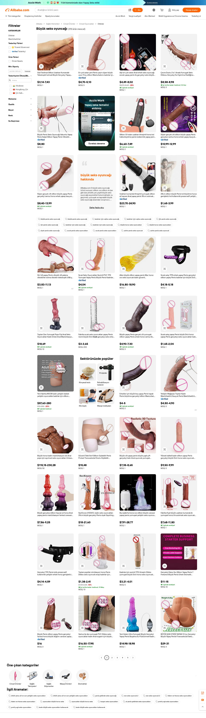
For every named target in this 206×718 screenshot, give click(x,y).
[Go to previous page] (101, 657)
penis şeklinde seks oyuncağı (104, 696)
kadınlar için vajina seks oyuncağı (105, 219)
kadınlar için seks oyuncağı (74, 225)
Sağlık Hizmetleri (53, 24)
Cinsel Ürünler (69, 24)
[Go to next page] (133, 657)
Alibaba (39, 24)
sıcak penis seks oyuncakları (76, 231)
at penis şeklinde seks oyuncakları (137, 702)
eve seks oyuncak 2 (129, 696)
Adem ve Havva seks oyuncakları (178, 696)
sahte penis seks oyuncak (132, 231)
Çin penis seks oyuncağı (166, 219)
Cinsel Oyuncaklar (86, 24)
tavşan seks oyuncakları (108, 702)
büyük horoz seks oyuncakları (130, 225)
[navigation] (20, 341)
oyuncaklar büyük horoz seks (52, 702)
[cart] (162, 10)
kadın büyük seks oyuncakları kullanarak (52, 707)
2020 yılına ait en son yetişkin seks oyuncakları (27, 696)
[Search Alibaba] (82, 10)
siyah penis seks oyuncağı (49, 231)
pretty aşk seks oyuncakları (167, 702)
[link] (202, 693)
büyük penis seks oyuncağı (49, 219)
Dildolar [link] (101, 24)
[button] (129, 10)
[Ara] (137, 10)
